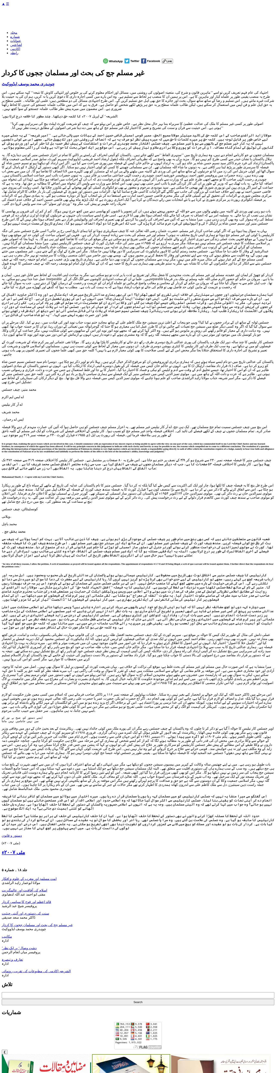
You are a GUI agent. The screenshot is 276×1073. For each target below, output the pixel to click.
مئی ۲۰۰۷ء (13, 853)
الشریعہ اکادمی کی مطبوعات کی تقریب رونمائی (36, 972)
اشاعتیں (16, 45)
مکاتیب (7, 937)
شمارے (15, 36)
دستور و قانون (12, 836)
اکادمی (15, 49)
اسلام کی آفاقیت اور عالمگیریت (24, 891)
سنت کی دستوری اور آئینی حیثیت (25, 914)
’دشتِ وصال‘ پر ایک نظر (19, 949)
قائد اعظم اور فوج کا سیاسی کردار (26, 903)
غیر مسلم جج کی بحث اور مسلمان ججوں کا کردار (37, 926)
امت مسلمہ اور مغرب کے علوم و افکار (29, 879)
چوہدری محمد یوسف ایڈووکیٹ (28, 84)
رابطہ (14, 53)
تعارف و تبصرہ (12, 960)
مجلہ (13, 32)
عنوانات (15, 41)
